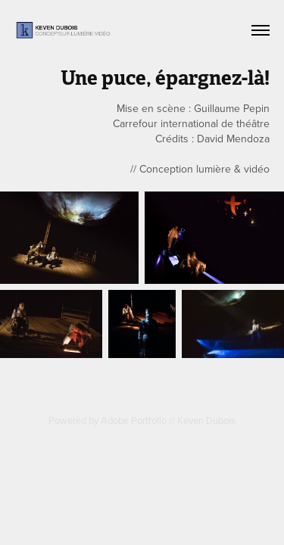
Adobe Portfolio (134, 420)
